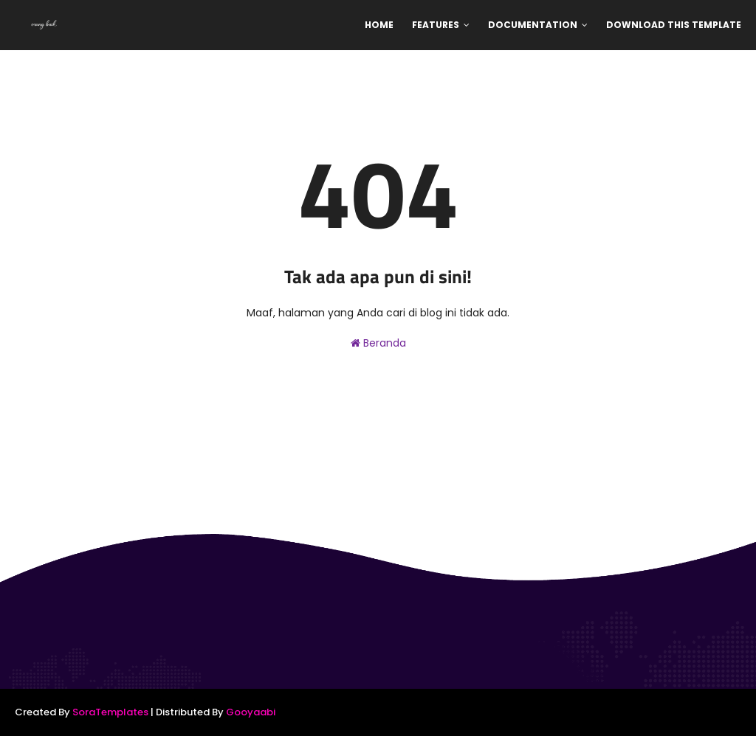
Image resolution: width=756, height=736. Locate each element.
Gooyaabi (250, 712)
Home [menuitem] (379, 24)
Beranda (378, 343)
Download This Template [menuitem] (673, 24)
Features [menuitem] (435, 24)
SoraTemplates (110, 712)
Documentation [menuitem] (532, 24)
